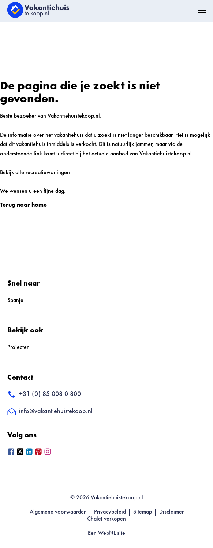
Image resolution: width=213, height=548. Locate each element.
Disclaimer (171, 512)
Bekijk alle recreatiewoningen (35, 173)
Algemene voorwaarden (58, 512)
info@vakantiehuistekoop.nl (50, 411)
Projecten (18, 347)
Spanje (15, 301)
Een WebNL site (106, 533)
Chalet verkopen (106, 519)
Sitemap (142, 512)
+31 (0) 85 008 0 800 (44, 394)
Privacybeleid (110, 512)
